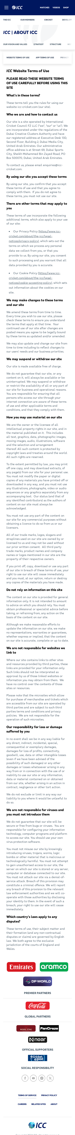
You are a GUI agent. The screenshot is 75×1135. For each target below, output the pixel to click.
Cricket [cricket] (48, 19)
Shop (66, 7)
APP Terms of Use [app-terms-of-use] (45, 57)
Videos (56, 7)
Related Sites (38, 1104)
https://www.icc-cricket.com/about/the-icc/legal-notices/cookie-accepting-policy (34, 278)
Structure (55, 44)
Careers (22, 1104)
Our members (27, 19)
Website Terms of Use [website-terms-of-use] (17, 57)
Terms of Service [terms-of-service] (27, 1095)
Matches (44, 7)
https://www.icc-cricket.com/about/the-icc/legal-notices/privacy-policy (35, 236)
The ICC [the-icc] (7, 19)
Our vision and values (15, 44)
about (54, 1104)
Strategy (38, 44)
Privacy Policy (49, 1095)
